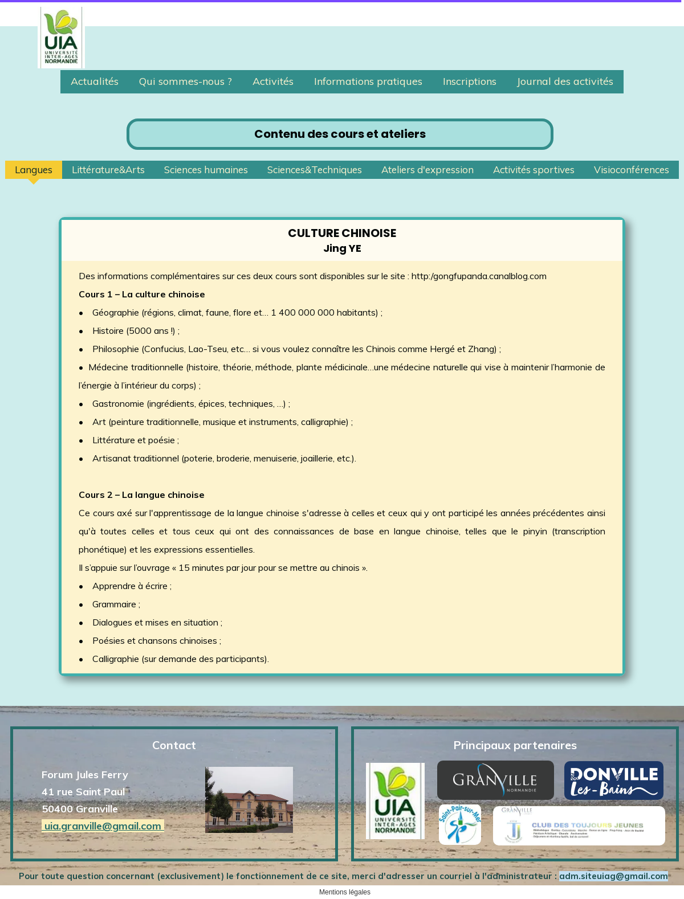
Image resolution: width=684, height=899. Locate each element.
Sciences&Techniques (314, 169)
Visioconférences (631, 169)
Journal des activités (565, 81)
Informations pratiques (368, 81)
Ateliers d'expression (427, 169)
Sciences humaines (206, 169)
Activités (273, 81)
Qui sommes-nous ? (185, 81)
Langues (33, 169)
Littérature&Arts (108, 169)
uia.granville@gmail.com (103, 825)
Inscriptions (469, 81)
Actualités (95, 81)
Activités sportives (534, 169)
